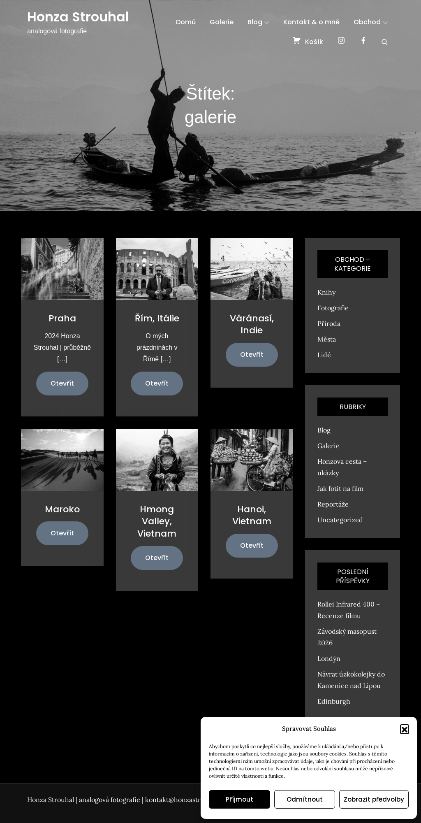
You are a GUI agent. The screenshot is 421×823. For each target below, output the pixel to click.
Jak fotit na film (340, 488)
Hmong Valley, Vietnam (156, 521)
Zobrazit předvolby (374, 799)
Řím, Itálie (157, 318)
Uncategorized (340, 520)
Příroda (328, 323)
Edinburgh (333, 701)
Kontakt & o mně (311, 22)
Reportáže (333, 504)
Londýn (328, 658)
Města (326, 339)
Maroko (62, 509)
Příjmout (239, 799)
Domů (186, 22)
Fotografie (333, 308)
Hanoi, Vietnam (251, 515)
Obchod (371, 22)
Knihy (326, 292)
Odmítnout (305, 799)
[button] (404, 729)
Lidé (324, 355)
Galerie (222, 22)
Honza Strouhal (78, 16)
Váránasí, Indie (252, 324)
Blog (258, 22)
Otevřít (62, 383)
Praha (62, 318)
